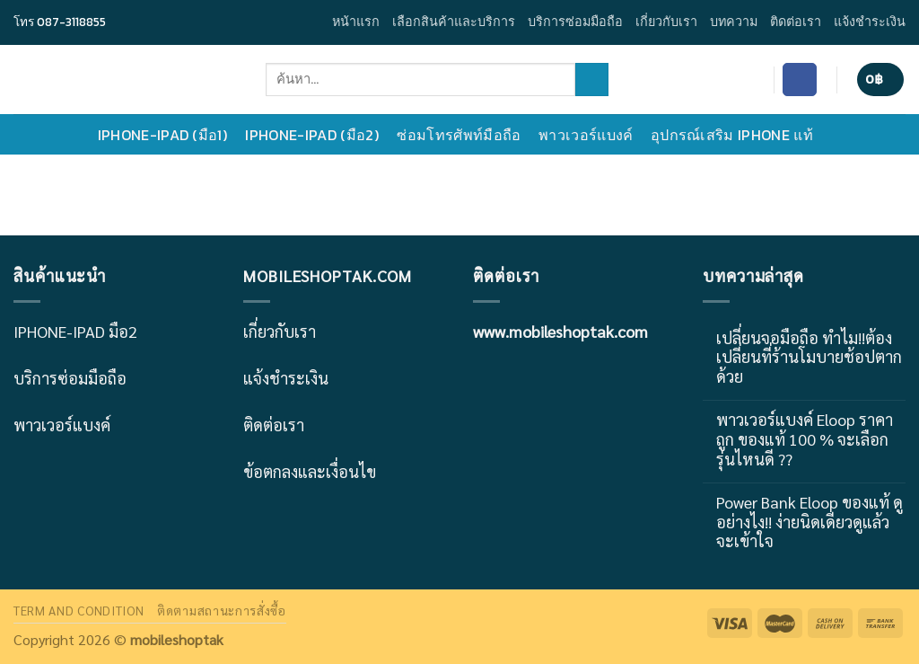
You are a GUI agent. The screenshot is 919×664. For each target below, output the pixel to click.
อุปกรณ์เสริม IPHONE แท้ (736, 135)
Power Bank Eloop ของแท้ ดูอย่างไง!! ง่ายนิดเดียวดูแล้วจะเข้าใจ (809, 521)
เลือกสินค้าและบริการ (453, 21)
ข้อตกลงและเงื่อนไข (309, 471)
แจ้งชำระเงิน (870, 21)
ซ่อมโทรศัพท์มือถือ (463, 135)
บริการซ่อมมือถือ (575, 21)
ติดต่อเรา (795, 21)
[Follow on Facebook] (800, 80)
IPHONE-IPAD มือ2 (75, 331)
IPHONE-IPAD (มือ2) (316, 135)
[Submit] (591, 80)
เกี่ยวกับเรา (666, 21)
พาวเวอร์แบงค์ (590, 135)
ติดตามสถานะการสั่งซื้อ (221, 610)
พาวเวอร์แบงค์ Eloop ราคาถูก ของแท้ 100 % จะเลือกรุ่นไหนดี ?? (804, 439)
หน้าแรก (356, 21)
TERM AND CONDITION (78, 610)
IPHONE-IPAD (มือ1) (167, 135)
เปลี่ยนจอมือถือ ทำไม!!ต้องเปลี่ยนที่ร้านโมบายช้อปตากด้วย (809, 357)
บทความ (733, 21)
